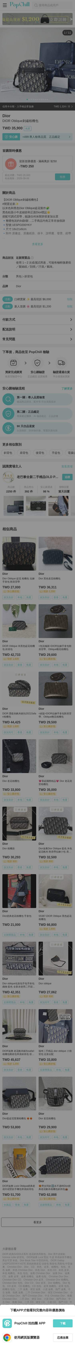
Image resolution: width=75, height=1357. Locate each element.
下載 (63, 1323)
